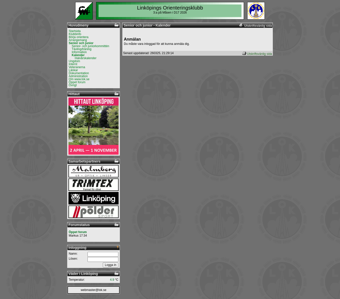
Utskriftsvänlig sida (259, 54)
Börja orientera (79, 37)
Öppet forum (77, 82)
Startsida (74, 31)
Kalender (78, 55)
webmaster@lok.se (93, 290)
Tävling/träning (82, 49)
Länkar (73, 70)
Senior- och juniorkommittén (90, 46)
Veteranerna (77, 67)
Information (79, 52)
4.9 (112, 279)
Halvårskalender (86, 58)
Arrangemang (78, 40)
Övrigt (73, 85)
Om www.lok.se (79, 79)
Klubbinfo (75, 34)
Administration (78, 76)
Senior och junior (81, 43)
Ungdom (74, 61)
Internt (73, 64)
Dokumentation (79, 73)
